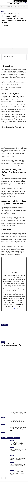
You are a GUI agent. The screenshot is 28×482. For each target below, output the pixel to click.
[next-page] (5, 478)
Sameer (7, 25)
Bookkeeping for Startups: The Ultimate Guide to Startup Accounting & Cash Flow (17, 443)
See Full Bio (13, 308)
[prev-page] (2, 478)
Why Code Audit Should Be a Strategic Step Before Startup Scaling (17, 473)
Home (2, 6)
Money (3, 342)
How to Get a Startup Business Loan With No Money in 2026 (17, 420)
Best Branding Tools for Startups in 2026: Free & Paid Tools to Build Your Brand (18, 451)
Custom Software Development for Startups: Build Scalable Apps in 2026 (18, 466)
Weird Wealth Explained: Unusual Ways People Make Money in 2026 (18, 429)
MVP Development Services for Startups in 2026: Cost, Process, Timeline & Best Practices (17, 458)
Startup (12, 440)
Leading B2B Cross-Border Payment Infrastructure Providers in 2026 (12, 344)
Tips (5, 6)
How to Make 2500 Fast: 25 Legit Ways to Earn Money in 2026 (18, 413)
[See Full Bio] (17, 308)
